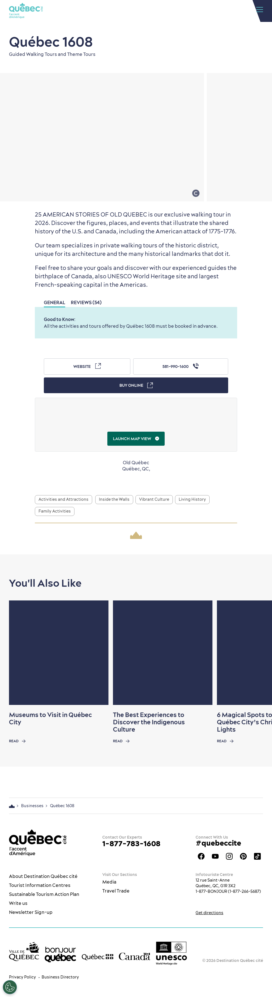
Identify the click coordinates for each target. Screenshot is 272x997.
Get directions (209, 912)
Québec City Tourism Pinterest (243, 856)
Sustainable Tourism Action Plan (44, 894)
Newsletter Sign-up (31, 912)
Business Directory (60, 977)
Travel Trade (116, 891)
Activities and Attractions (63, 499)
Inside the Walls (114, 499)
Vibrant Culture (154, 499)
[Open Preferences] (10, 987)
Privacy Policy (22, 977)
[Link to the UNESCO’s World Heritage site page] (171, 953)
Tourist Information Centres (40, 885)
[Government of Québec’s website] (97, 956)
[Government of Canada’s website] (134, 956)
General (54, 302)
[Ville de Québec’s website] (24, 951)
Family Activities (54, 511)
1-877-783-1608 (131, 843)
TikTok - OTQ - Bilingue (257, 856)
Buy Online (136, 385)
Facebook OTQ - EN (201, 856)
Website (87, 366)
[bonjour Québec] (60, 954)
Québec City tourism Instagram (229, 856)
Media (109, 882)
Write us (18, 903)
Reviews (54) (86, 302)
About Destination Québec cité (43, 876)
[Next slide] (256, 652)
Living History (192, 499)
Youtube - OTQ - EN (215, 856)
